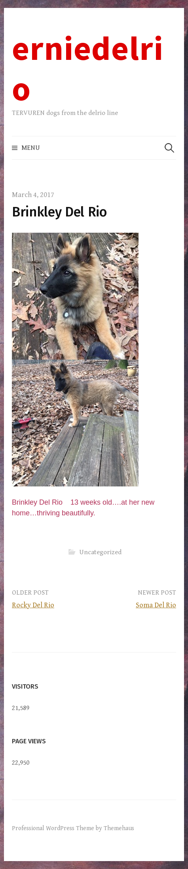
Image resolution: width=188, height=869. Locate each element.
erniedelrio (87, 68)
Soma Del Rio (156, 605)
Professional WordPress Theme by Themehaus (73, 828)
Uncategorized (100, 552)
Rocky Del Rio (33, 605)
